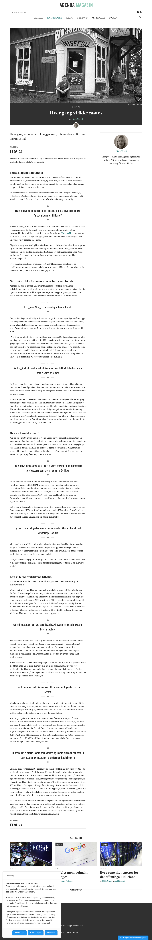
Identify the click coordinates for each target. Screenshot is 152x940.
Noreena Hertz (67, 233)
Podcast (113, 18)
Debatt (69, 18)
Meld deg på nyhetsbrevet (72, 926)
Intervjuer (82, 18)
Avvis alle (51, 933)
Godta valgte (35, 933)
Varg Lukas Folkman (65, 881)
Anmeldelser (98, 18)
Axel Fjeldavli (119, 881)
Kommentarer (54, 18)
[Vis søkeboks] (140, 17)
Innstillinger (19, 933)
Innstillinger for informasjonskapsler (133, 938)
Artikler (38, 18)
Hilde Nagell (77, 119)
